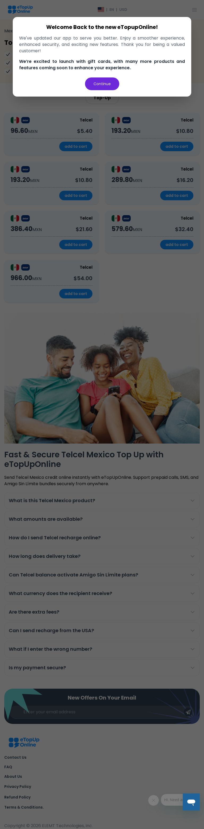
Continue (102, 83)
